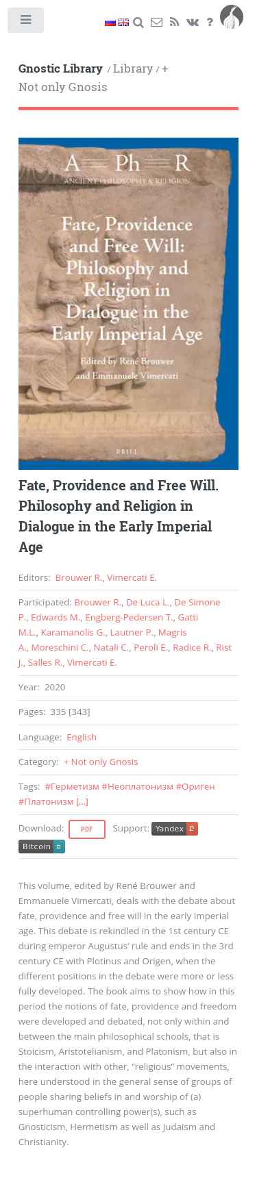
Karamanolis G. (73, 632)
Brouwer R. (79, 577)
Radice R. (192, 647)
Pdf (87, 829)
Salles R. (45, 662)
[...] (82, 801)
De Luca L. (147, 602)
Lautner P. (132, 632)
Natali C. (112, 647)
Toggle (26, 23)
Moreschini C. (60, 647)
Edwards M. (55, 617)
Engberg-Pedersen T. (129, 617)
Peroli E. (151, 647)
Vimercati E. (132, 577)
